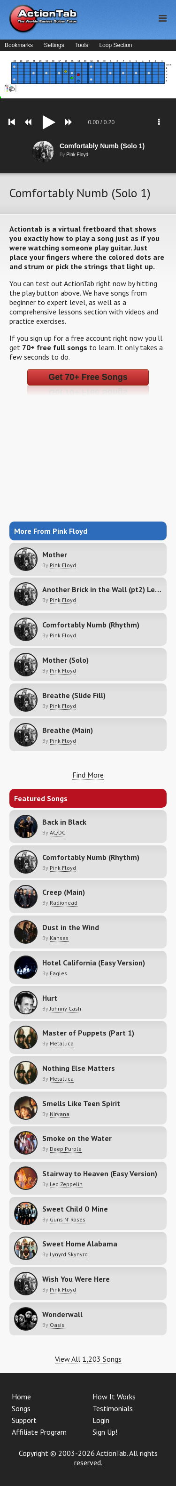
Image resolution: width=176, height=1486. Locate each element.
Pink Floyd (63, 565)
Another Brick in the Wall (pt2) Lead (102, 589)
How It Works (114, 1396)
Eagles (58, 973)
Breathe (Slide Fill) (74, 695)
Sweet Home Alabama (79, 1243)
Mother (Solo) (65, 660)
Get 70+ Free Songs (88, 377)
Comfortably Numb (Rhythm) (90, 624)
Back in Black (64, 822)
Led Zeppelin (66, 1184)
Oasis (57, 1324)
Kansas (59, 937)
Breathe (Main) (67, 730)
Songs (21, 1408)
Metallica (62, 1043)
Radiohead (63, 902)
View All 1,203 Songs (88, 1359)
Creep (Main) (63, 892)
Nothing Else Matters (78, 1068)
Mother (54, 554)
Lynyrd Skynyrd (69, 1254)
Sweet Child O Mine (75, 1208)
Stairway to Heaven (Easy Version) (99, 1173)
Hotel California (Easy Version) (93, 962)
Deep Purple (66, 1148)
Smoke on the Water (77, 1138)
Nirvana (59, 1113)
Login (100, 1420)
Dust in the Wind (70, 927)
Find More (88, 774)
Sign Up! (104, 1432)
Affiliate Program (39, 1432)
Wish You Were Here (76, 1279)
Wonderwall (62, 1314)
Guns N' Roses (67, 1219)
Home (21, 1396)
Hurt (49, 998)
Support (24, 1420)
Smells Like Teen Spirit (81, 1103)
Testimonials (112, 1408)
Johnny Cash (65, 1008)
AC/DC (57, 832)
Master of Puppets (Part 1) (88, 1032)
